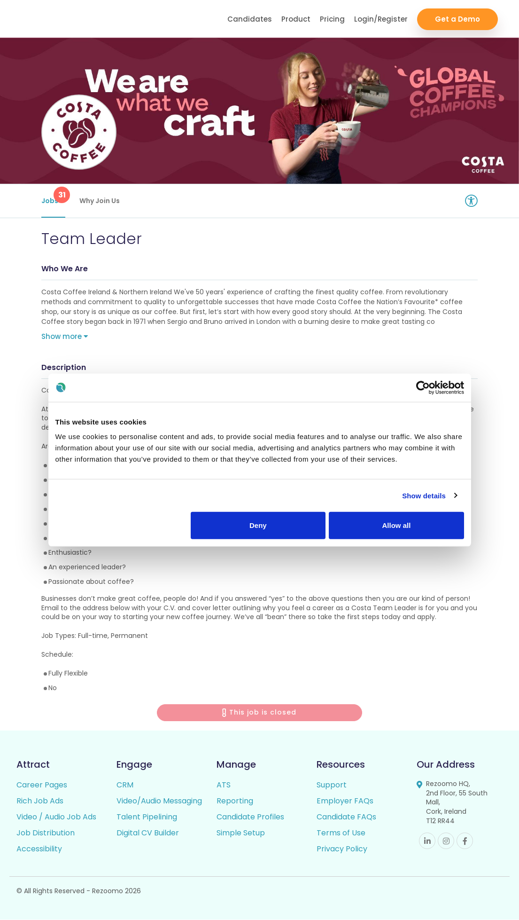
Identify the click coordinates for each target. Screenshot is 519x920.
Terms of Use (341, 833)
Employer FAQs (345, 801)
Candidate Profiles (250, 817)
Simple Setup (241, 833)
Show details (424, 495)
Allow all (396, 525)
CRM (124, 785)
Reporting (235, 801)
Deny (258, 525)
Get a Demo (457, 19)
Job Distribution (45, 833)
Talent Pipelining (146, 817)
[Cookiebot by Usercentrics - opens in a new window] (423, 387)
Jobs (53, 196)
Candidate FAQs (346, 817)
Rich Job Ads (39, 801)
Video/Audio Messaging (159, 801)
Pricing (332, 19)
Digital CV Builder (147, 833)
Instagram (446, 841)
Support (332, 785)
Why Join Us (99, 200)
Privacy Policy (342, 849)
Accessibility (39, 849)
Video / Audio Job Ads (56, 817)
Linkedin (427, 841)
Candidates (249, 19)
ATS (224, 785)
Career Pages (41, 785)
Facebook (465, 841)
